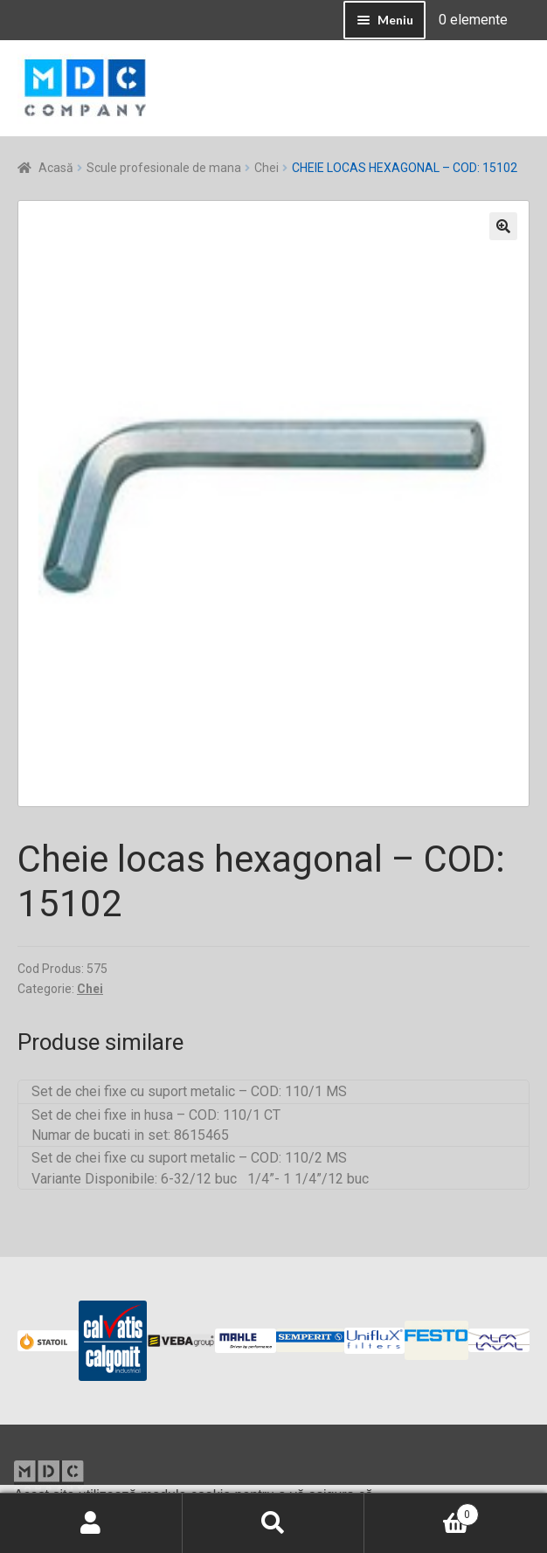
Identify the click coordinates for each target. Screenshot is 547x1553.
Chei (266, 168)
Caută (274, 1523)
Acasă (55, 168)
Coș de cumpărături (421, 1511)
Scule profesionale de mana (164, 168)
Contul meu (91, 1523)
